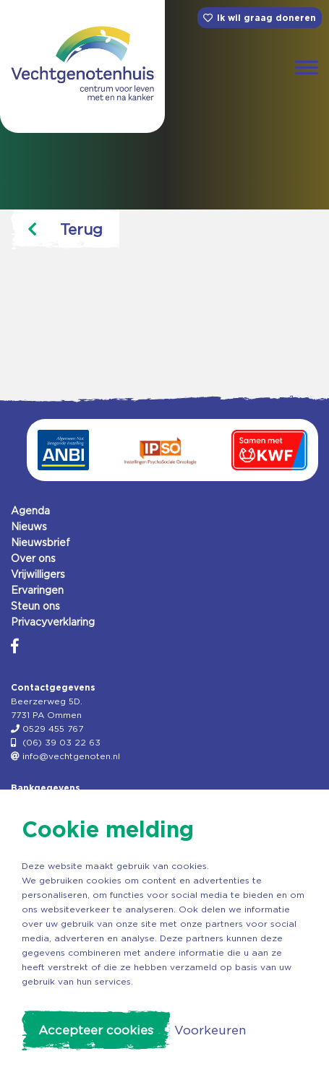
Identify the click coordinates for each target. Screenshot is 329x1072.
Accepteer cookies (95, 1030)
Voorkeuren (210, 1030)
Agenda (30, 510)
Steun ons (35, 606)
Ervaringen (37, 590)
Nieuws (29, 526)
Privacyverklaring (53, 622)
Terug (65, 229)
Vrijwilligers (38, 574)
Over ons (33, 558)
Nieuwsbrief (40, 542)
